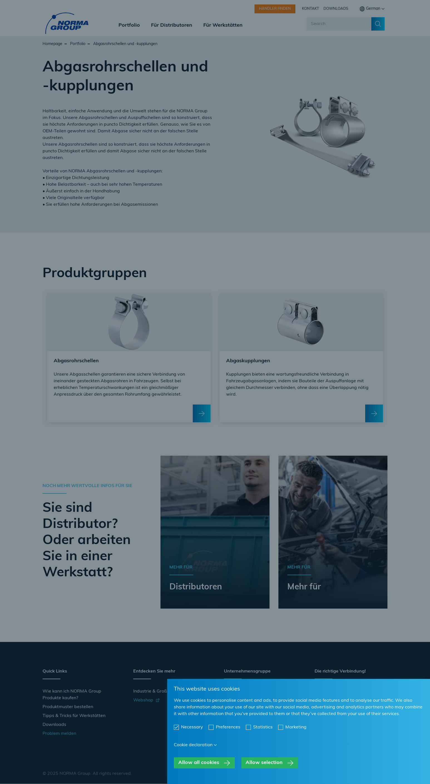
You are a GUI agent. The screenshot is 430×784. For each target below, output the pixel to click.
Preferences (228, 727)
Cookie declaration (193, 745)
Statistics (263, 727)
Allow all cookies (198, 762)
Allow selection (264, 762)
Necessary (192, 727)
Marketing (296, 727)
